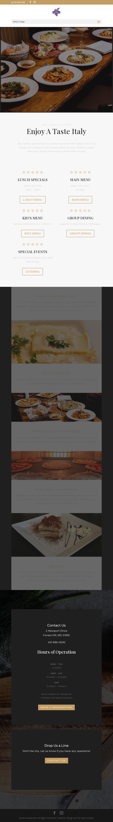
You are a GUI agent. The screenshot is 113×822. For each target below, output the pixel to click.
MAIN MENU (80, 200)
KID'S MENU (32, 233)
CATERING (32, 272)
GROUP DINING (80, 233)
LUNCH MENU (32, 200)
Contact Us (56, 760)
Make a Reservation (56, 707)
